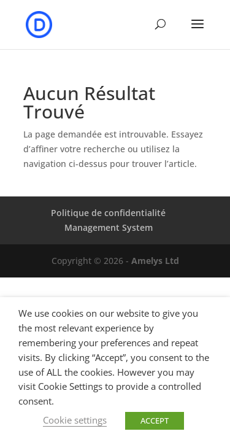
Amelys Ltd (155, 260)
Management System (108, 227)
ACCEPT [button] (154, 420)
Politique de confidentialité (108, 213)
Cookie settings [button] (75, 420)
